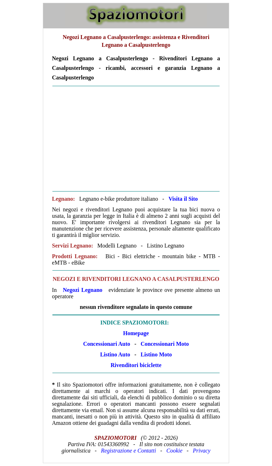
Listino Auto (115, 354)
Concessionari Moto (164, 344)
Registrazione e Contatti (128, 451)
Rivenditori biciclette (136, 365)
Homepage (136, 333)
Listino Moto (156, 354)
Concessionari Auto (106, 344)
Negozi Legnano (83, 290)
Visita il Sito (183, 199)
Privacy (201, 451)
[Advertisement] (136, 138)
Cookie (174, 451)
